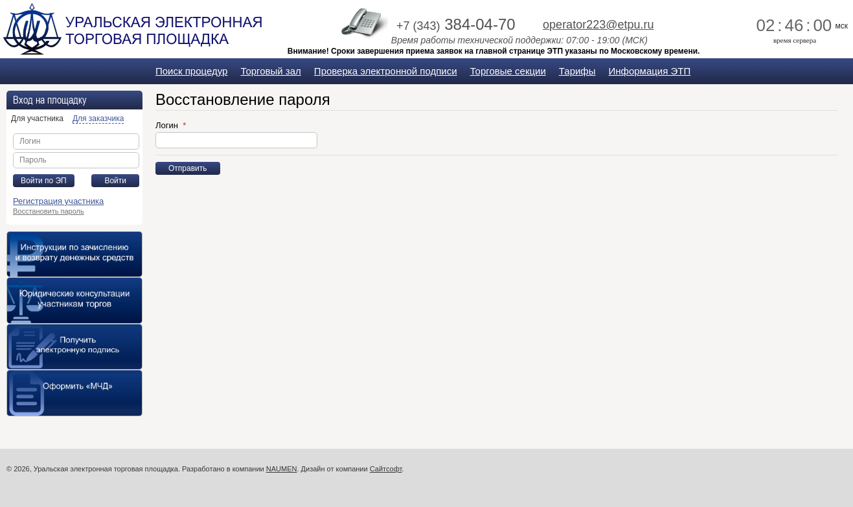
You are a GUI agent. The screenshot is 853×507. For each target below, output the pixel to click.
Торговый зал (270, 70)
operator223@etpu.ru (598, 24)
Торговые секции (508, 70)
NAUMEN (281, 469)
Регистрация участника (58, 201)
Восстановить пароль (48, 211)
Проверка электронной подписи (385, 70)
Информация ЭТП (650, 70)
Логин (168, 125)
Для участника (37, 118)
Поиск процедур (191, 70)
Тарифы (577, 70)
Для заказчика (98, 118)
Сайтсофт (386, 469)
